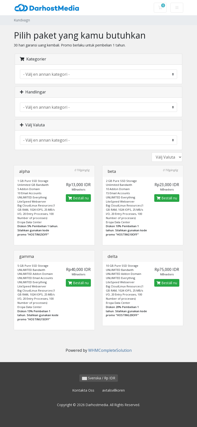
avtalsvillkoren (113, 390)
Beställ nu (78, 198)
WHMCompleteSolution (110, 350)
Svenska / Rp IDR (98, 378)
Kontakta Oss (83, 390)
